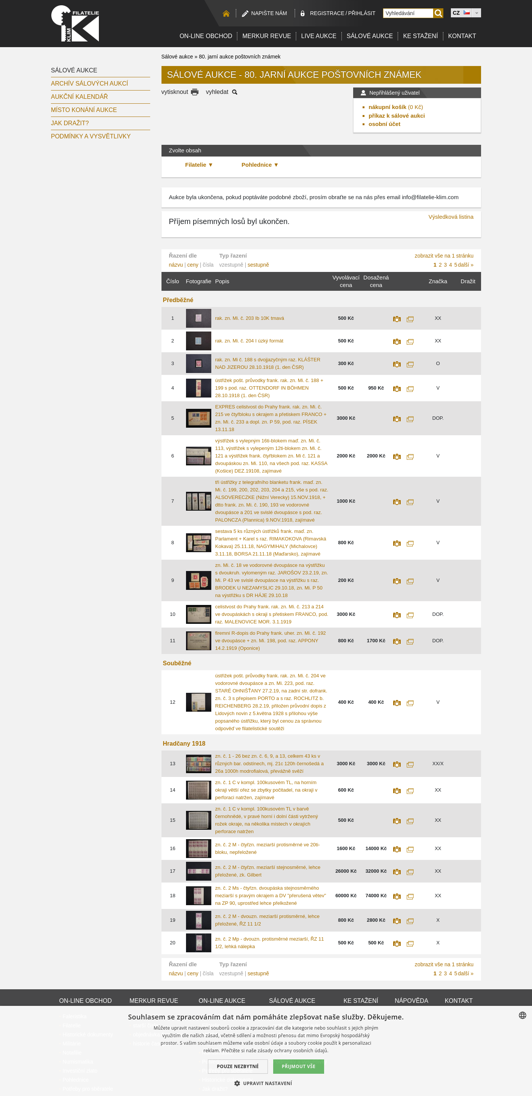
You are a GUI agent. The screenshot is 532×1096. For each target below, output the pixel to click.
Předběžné (178, 300)
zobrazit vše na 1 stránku (444, 256)
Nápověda (411, 1001)
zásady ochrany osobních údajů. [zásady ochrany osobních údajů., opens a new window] (293, 1050)
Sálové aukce (370, 36)
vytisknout (174, 92)
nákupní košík (387, 107)
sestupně (258, 265)
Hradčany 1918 (184, 743)
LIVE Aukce (318, 36)
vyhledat (217, 92)
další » (466, 265)
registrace (327, 13)
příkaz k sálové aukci (397, 115)
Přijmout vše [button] (298, 1066)
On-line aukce (222, 1001)
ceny (192, 265)
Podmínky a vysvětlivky (91, 136)
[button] (266, 1083)
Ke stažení (420, 36)
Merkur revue (266, 36)
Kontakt (462, 36)
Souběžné (177, 663)
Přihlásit (361, 13)
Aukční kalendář (79, 97)
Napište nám (269, 13)
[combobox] (522, 1015)
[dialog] (266, 1051)
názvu (176, 265)
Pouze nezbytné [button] (238, 1066)
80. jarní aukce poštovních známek (239, 57)
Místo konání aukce (84, 110)
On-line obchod (206, 36)
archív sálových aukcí (89, 83)
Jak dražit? (70, 123)
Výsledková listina (451, 216)
